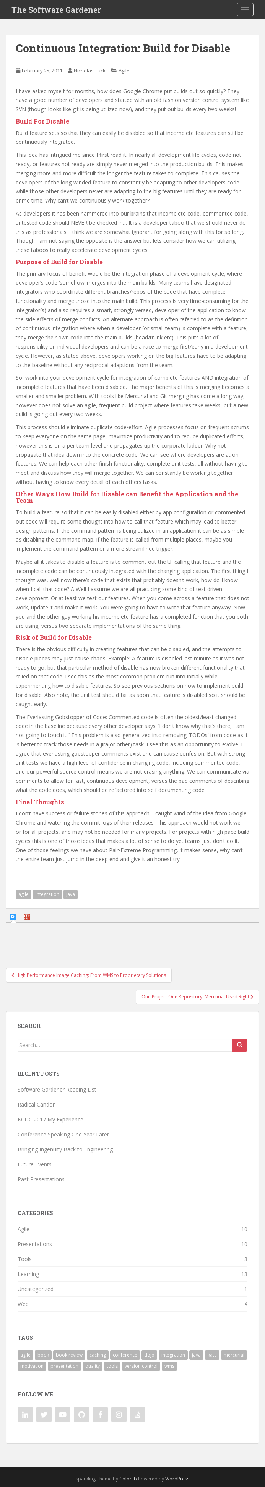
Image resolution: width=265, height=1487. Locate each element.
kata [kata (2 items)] (212, 1355)
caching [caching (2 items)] (97, 1355)
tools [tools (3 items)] (112, 1366)
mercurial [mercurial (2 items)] (234, 1355)
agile (23, 894)
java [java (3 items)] (196, 1355)
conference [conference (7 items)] (125, 1355)
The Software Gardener (56, 10)
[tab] (13, 916)
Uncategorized (36, 1289)
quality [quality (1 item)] (92, 1366)
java (70, 894)
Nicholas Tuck (90, 70)
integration (47, 894)
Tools (25, 1259)
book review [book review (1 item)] (69, 1355)
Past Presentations (41, 1179)
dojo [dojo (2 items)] (149, 1355)
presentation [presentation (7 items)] (64, 1366)
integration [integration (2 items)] (173, 1355)
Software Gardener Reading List (57, 1089)
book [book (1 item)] (43, 1355)
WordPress (177, 1478)
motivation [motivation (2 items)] (32, 1366)
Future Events (35, 1164)
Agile (124, 70)
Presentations (35, 1244)
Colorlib (128, 1478)
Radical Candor (36, 1104)
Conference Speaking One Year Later (63, 1134)
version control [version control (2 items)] (141, 1366)
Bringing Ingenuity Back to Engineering (65, 1149)
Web (23, 1304)
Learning (28, 1274)
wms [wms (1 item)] (169, 1366)
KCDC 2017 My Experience (50, 1119)
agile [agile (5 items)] (25, 1355)
